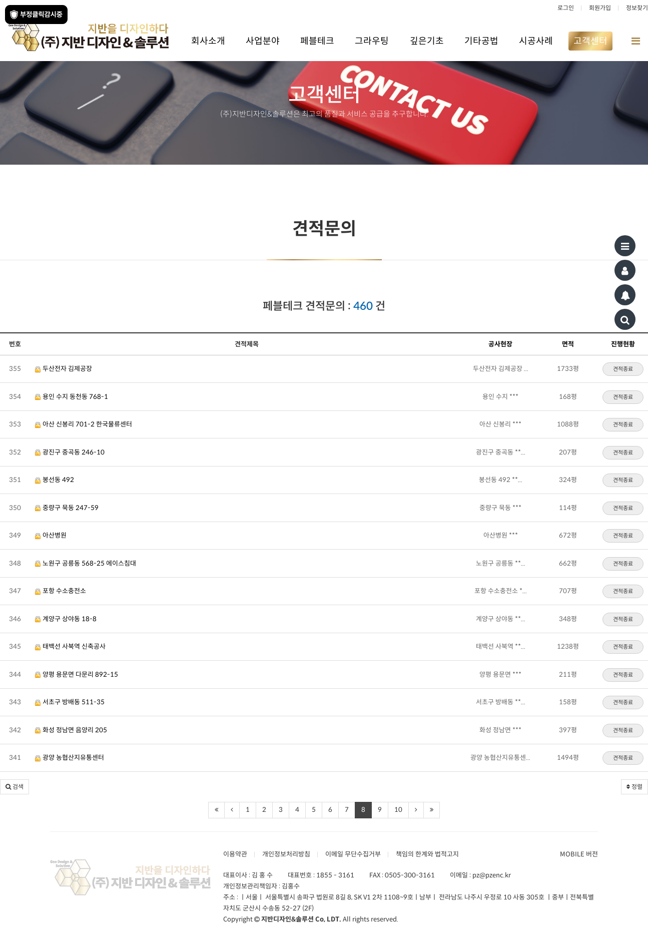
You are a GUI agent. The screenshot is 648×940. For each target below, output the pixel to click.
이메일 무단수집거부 (353, 854)
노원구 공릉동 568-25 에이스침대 (85, 563)
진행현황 (623, 344)
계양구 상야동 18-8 (66, 619)
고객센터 (590, 41)
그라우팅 (372, 41)
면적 (568, 344)
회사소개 (208, 41)
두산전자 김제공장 (63, 368)
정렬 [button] (634, 786)
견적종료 (623, 368)
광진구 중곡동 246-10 (70, 452)
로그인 (565, 8)
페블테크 (317, 41)
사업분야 (263, 41)
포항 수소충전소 (60, 591)
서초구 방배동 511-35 (70, 702)
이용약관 (235, 854)
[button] (14, 786)
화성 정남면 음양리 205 (71, 730)
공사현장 (500, 344)
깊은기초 (427, 41)
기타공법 (481, 41)
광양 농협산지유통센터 (69, 757)
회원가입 (600, 8)
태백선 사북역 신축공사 (70, 646)
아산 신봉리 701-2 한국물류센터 (83, 424)
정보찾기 (637, 8)
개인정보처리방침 (286, 854)
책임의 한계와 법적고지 (427, 854)
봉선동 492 (54, 480)
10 (398, 809)
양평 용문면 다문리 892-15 (76, 674)
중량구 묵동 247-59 (67, 508)
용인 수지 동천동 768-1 (71, 396)
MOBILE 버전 (579, 854)
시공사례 (536, 41)
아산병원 (51, 535)
